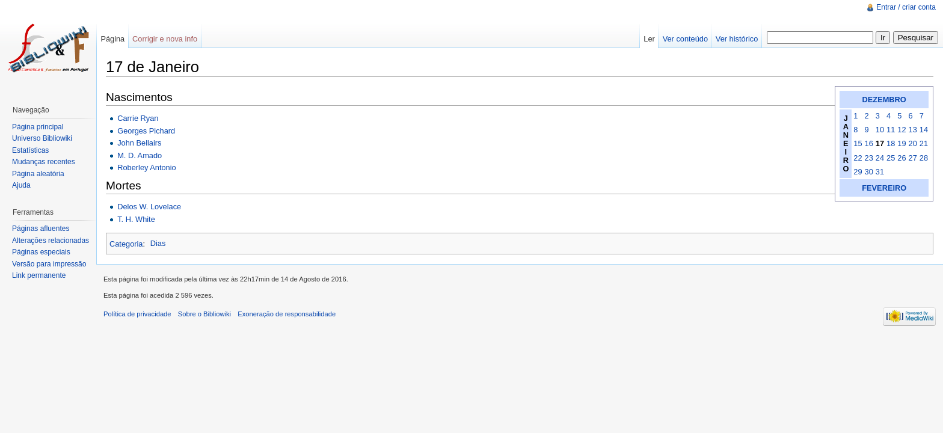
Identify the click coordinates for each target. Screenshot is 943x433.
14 (924, 129)
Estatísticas (30, 150)
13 (913, 129)
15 (857, 143)
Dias (158, 243)
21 (924, 143)
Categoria (126, 243)
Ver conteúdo (685, 38)
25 (890, 157)
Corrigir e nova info (164, 38)
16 (869, 143)
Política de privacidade (137, 314)
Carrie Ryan (137, 118)
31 (880, 171)
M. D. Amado (139, 155)
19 (901, 143)
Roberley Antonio (146, 167)
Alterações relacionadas (50, 240)
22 (857, 157)
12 (901, 129)
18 (890, 143)
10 (880, 129)
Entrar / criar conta (906, 7)
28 (924, 157)
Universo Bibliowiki (42, 138)
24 (880, 157)
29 (857, 171)
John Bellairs (139, 142)
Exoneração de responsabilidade (287, 314)
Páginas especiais (41, 252)
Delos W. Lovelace (149, 206)
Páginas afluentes (40, 228)
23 (869, 157)
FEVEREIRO (884, 187)
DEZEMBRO (884, 99)
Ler (649, 38)
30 (869, 171)
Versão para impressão (49, 264)
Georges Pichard (146, 130)
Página (112, 38)
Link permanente (39, 275)
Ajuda (21, 185)
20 (913, 143)
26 (901, 157)
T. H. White (136, 219)
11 (890, 129)
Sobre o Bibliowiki (204, 314)
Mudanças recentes (43, 162)
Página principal (37, 127)
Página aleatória (38, 174)
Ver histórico (737, 38)
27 (913, 157)
